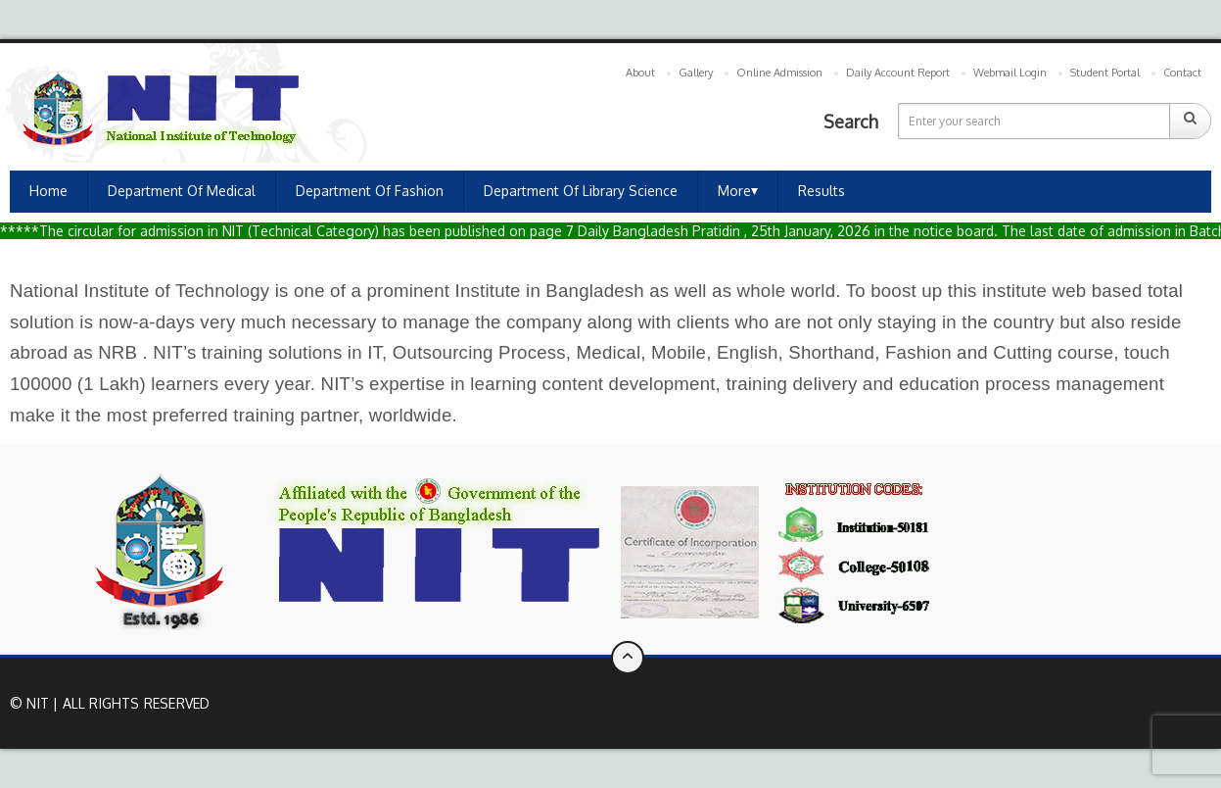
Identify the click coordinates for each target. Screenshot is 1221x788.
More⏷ (738, 190)
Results (821, 190)
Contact (1182, 72)
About (640, 72)
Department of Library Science (581, 190)
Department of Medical (182, 190)
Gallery (696, 72)
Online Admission (779, 72)
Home (48, 190)
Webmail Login (1010, 72)
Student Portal (1105, 72)
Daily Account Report (898, 72)
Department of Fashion (370, 190)
